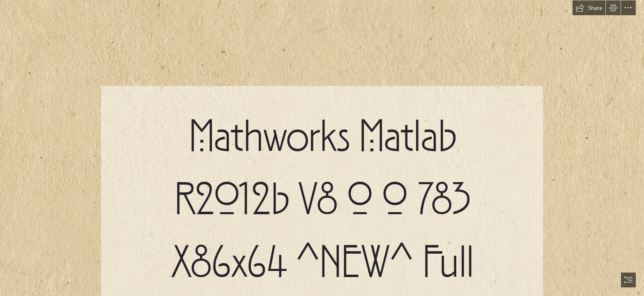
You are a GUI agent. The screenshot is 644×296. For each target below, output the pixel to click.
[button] (589, 7)
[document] (322, 148)
